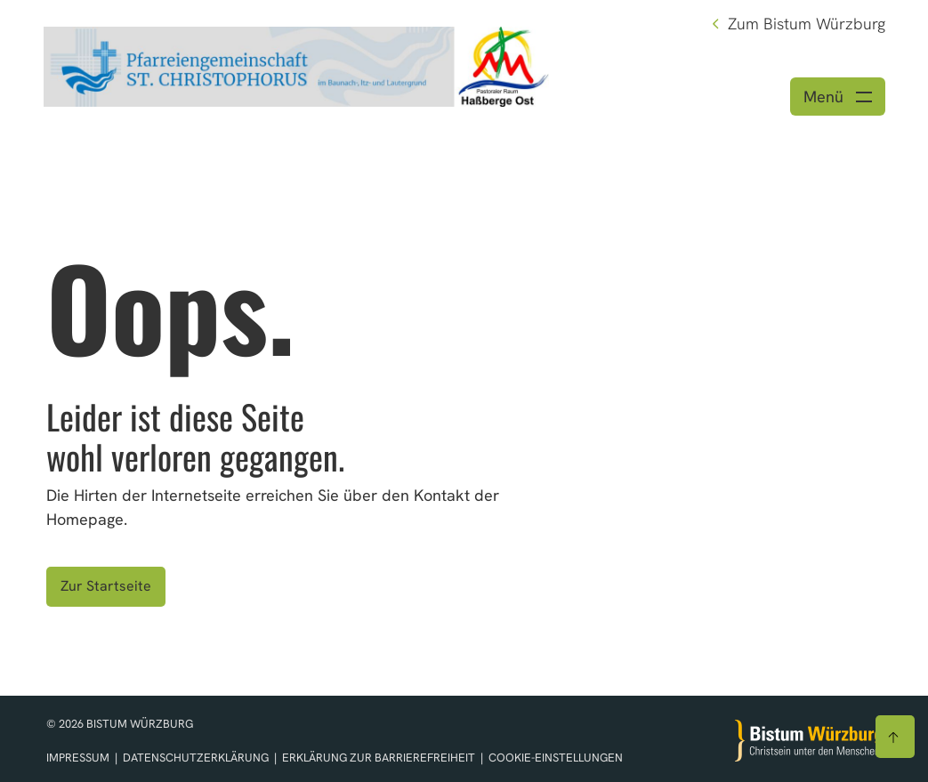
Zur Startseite (106, 585)
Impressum (79, 757)
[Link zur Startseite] (296, 64)
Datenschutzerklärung (197, 757)
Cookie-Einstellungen (555, 757)
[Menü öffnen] (837, 96)
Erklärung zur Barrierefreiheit (378, 757)
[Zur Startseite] (809, 741)
